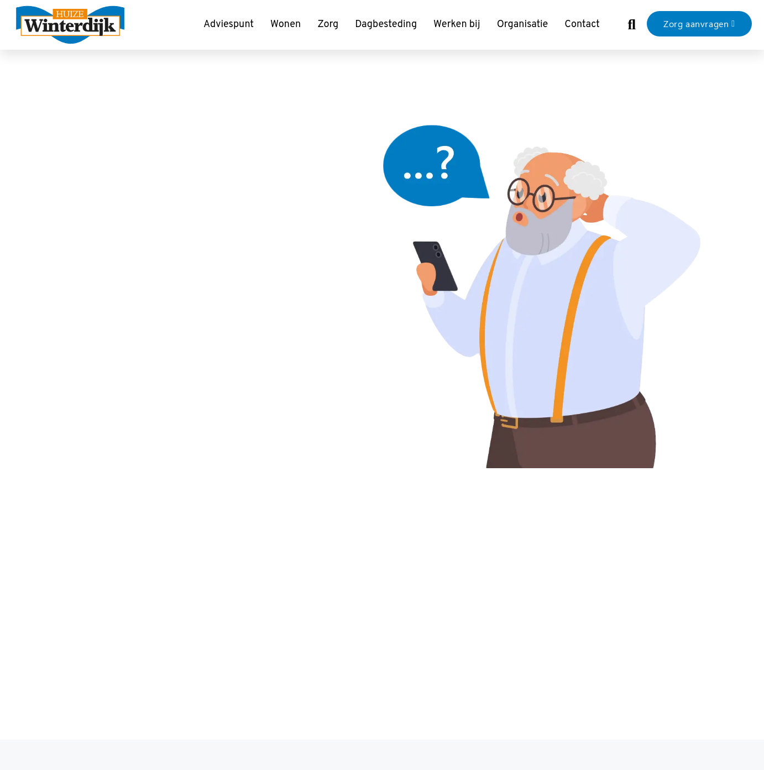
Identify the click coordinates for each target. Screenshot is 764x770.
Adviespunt (228, 24)
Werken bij (456, 24)
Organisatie (522, 24)
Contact (582, 24)
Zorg (327, 24)
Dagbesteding (386, 24)
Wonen (285, 24)
